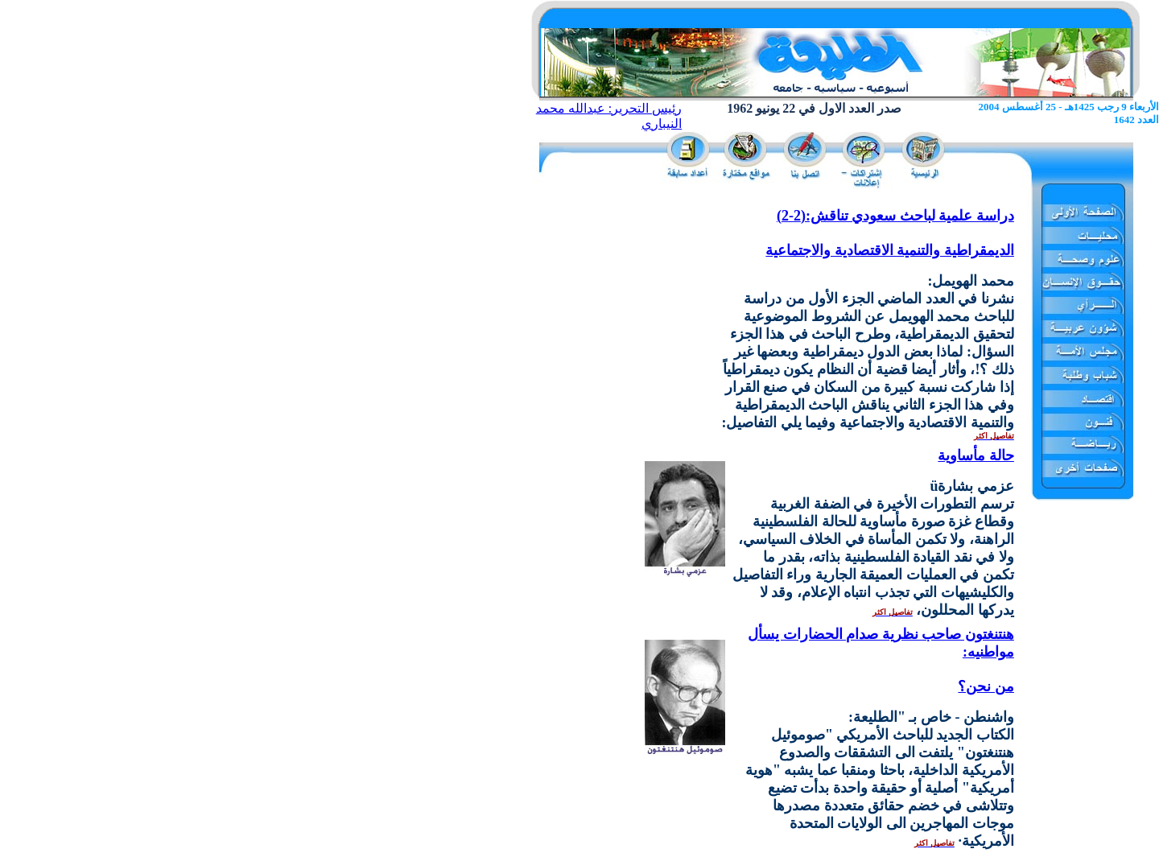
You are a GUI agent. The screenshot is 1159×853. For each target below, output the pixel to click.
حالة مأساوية (976, 455)
